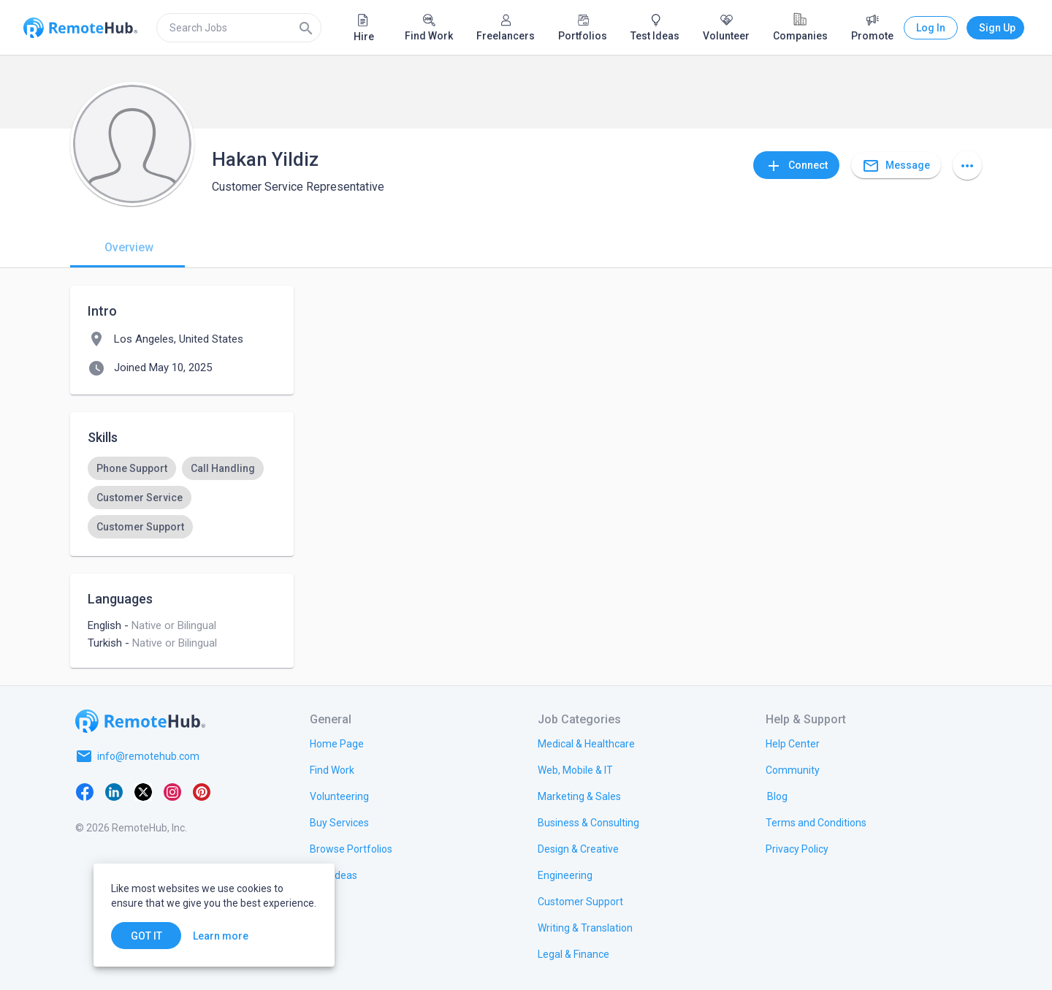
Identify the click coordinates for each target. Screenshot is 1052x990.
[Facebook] (84, 791)
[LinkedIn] (114, 791)
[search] (238, 27)
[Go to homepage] (140, 721)
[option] (132, 468)
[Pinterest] (201, 791)
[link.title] (337, 743)
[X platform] (143, 791)
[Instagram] (172, 791)
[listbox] (182, 497)
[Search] (306, 27)
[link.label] (792, 743)
